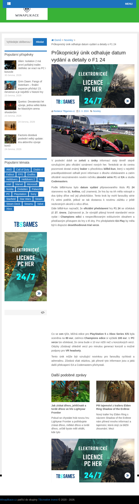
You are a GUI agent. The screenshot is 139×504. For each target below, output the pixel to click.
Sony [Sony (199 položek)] (33, 194)
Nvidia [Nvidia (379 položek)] (9, 189)
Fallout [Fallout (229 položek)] (10, 174)
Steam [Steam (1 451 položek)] (38, 199)
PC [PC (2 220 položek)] (8, 194)
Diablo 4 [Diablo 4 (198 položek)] (38, 169)
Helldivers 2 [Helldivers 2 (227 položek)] (28, 179)
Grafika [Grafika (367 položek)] (31, 174)
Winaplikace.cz (8, 499)
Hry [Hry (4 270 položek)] (41, 179)
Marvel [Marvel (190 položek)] (19, 184)
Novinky (97, 111)
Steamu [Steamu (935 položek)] (28, 203)
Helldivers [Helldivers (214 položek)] (11, 179)
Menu (128, 3)
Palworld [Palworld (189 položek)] (37, 189)
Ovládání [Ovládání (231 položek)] (23, 189)
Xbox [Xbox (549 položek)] (9, 208)
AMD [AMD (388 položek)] (9, 169)
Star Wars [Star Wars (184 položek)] (25, 199)
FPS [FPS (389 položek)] (20, 174)
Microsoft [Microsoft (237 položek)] (32, 184)
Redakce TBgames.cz (64, 111)
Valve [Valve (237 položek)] (40, 203)
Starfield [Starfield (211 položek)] (11, 199)
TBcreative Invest (48, 499)
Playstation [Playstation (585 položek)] (20, 194)
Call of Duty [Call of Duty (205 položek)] (22, 169)
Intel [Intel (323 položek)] (8, 184)
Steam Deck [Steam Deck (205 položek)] (13, 203)
